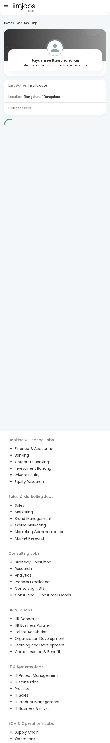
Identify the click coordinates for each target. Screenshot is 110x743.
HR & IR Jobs (20, 610)
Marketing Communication (39, 531)
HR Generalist (27, 618)
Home (8, 23)
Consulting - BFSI (30, 588)
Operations (25, 738)
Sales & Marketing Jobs (30, 496)
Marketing (24, 512)
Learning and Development (40, 645)
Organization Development (40, 638)
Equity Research (29, 481)
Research (23, 568)
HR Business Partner (32, 625)
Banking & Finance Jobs (31, 440)
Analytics (23, 575)
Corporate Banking (32, 461)
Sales (19, 505)
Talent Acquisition (31, 632)
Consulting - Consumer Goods (43, 595)
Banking (22, 455)
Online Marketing (30, 525)
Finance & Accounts (33, 448)
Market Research (30, 538)
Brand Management (33, 518)
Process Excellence (32, 581)
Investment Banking (33, 468)
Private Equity (27, 475)
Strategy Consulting (33, 562)
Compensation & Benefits (38, 651)
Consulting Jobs (24, 553)
